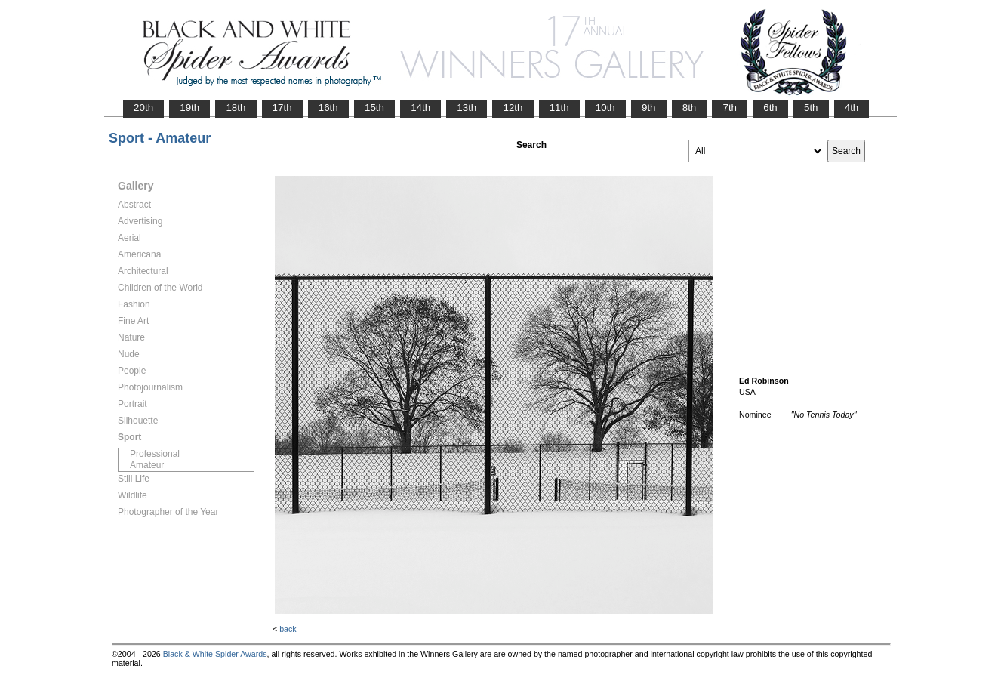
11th (559, 107)
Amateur (147, 465)
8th (689, 107)
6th (770, 107)
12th (512, 107)
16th (328, 107)
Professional (155, 453)
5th (811, 107)
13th (466, 107)
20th (143, 107)
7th (729, 107)
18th (235, 107)
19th (189, 107)
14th (420, 107)
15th (374, 107)
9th (648, 107)
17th (282, 107)
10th (605, 107)
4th (851, 107)
